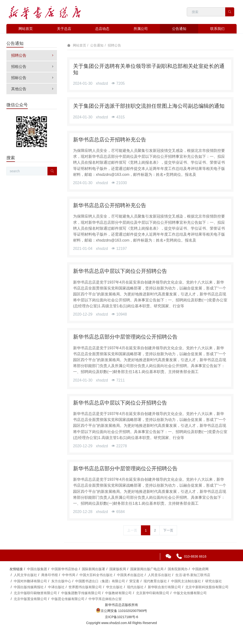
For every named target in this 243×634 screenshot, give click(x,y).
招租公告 (33, 67)
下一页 (168, 530)
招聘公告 (114, 45)
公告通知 (96, 45)
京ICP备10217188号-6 (121, 617)
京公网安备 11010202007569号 (121, 611)
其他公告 (33, 89)
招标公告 (33, 78)
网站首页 (26, 29)
